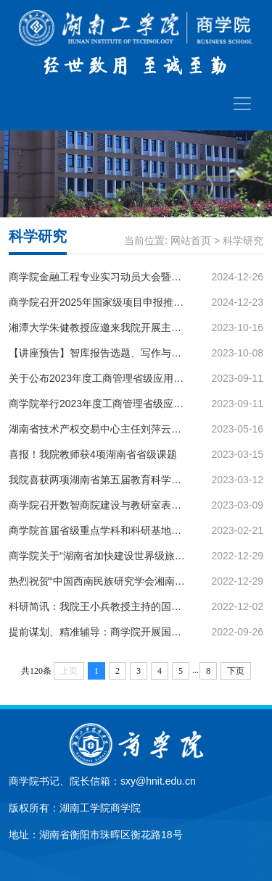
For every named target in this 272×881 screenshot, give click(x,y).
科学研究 (243, 240)
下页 (235, 671)
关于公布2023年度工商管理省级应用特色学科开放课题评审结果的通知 (98, 378)
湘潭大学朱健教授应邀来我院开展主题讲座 (98, 327)
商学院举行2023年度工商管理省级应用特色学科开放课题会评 (98, 403)
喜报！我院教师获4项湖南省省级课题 (93, 454)
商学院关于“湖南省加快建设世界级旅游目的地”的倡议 (98, 555)
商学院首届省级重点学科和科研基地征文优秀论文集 (98, 530)
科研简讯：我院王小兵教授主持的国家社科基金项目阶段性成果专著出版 (98, 606)
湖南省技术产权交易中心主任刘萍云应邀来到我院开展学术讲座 (98, 429)
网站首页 (190, 240)
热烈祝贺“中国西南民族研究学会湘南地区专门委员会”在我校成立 (98, 581)
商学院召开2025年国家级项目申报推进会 (98, 302)
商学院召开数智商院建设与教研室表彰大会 (98, 505)
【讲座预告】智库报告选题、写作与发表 (98, 353)
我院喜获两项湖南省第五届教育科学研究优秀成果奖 (98, 479)
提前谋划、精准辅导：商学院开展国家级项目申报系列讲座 (98, 632)
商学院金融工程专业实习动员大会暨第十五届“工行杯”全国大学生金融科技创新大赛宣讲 (98, 277)
